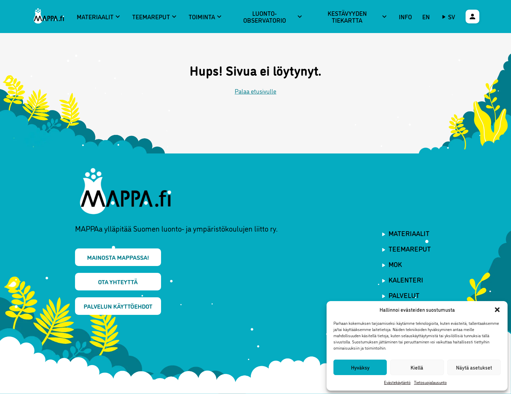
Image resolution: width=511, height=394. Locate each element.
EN (426, 16)
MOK (395, 264)
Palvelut (403, 295)
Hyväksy (360, 367)
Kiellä (417, 367)
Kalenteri (405, 279)
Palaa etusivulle (255, 91)
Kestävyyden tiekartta (358, 17)
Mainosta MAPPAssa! (118, 257)
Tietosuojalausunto (430, 382)
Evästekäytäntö (397, 382)
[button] (497, 309)
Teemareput (155, 16)
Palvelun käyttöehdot (118, 306)
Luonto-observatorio (273, 17)
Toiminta (206, 16)
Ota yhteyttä (118, 281)
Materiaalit (99, 16)
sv (451, 16)
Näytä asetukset (474, 367)
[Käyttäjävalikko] (472, 16)
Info (405, 16)
